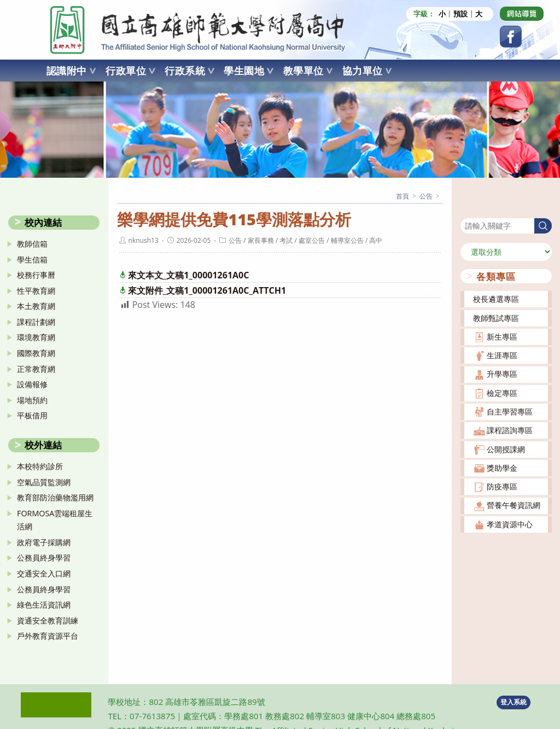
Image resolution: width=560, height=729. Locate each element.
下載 (426, 274)
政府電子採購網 (44, 542)
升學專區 (502, 374)
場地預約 (32, 400)
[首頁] (402, 196)
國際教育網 (36, 353)
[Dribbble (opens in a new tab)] (522, 14)
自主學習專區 (510, 411)
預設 (460, 14)
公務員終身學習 (44, 557)
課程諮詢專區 (510, 430)
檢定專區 (502, 393)
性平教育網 (36, 290)
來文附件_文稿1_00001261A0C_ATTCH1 (207, 290)
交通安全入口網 (44, 573)
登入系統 (513, 702)
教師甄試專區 (496, 318)
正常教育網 (36, 369)
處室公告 (312, 240)
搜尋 (468, 211)
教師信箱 (32, 243)
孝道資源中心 (510, 524)
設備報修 (32, 384)
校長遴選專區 (496, 299)
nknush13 (144, 240)
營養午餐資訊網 (513, 505)
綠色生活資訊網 (44, 604)
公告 (235, 240)
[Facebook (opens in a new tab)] (511, 37)
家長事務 (261, 240)
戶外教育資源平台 (47, 636)
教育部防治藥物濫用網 (55, 497)
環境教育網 (36, 337)
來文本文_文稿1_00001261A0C (188, 275)
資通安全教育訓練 (47, 620)
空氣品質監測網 (44, 482)
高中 (375, 240)
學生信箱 (32, 259)
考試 (286, 240)
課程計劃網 (36, 322)
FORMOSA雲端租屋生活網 (54, 520)
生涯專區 (502, 355)
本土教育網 (36, 306)
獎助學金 (502, 468)
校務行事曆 (36, 275)
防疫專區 (502, 486)
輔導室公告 (347, 240)
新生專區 (502, 336)
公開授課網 (506, 449)
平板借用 (32, 415)
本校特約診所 (40, 466)
